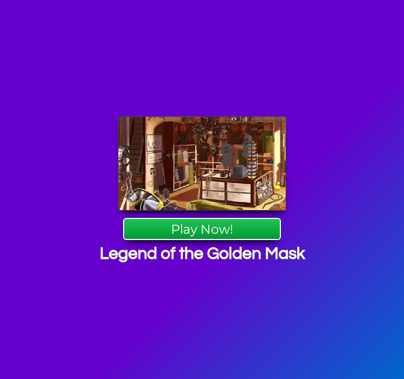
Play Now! (202, 229)
